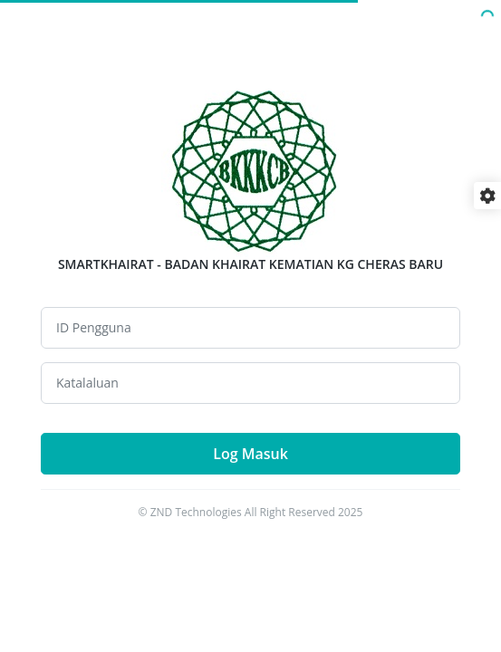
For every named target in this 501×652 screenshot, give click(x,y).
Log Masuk (250, 454)
